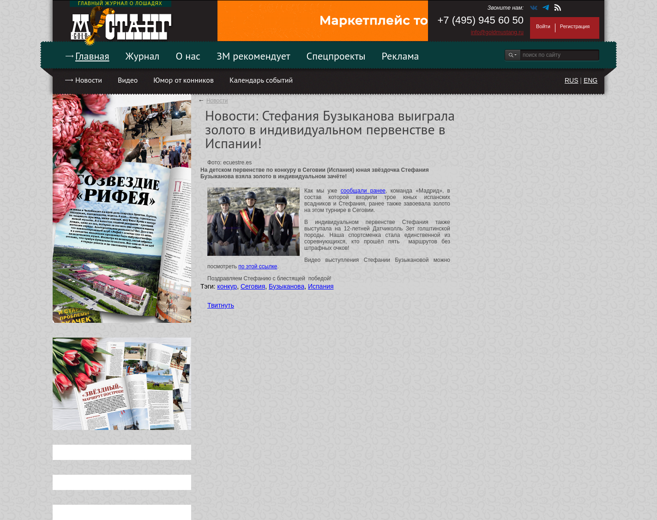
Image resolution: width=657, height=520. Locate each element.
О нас (187, 55)
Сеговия (253, 286)
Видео (128, 80)
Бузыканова (286, 286)
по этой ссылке (257, 266)
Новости (88, 80)
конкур (227, 286)
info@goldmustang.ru (497, 32)
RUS (572, 80)
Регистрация (575, 26)
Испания (321, 286)
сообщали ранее (363, 190)
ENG (590, 80)
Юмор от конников (183, 80)
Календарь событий (261, 80)
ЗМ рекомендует (253, 55)
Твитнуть (220, 305)
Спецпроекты (336, 55)
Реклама (400, 55)
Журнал (143, 55)
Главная (92, 55)
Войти (543, 26)
